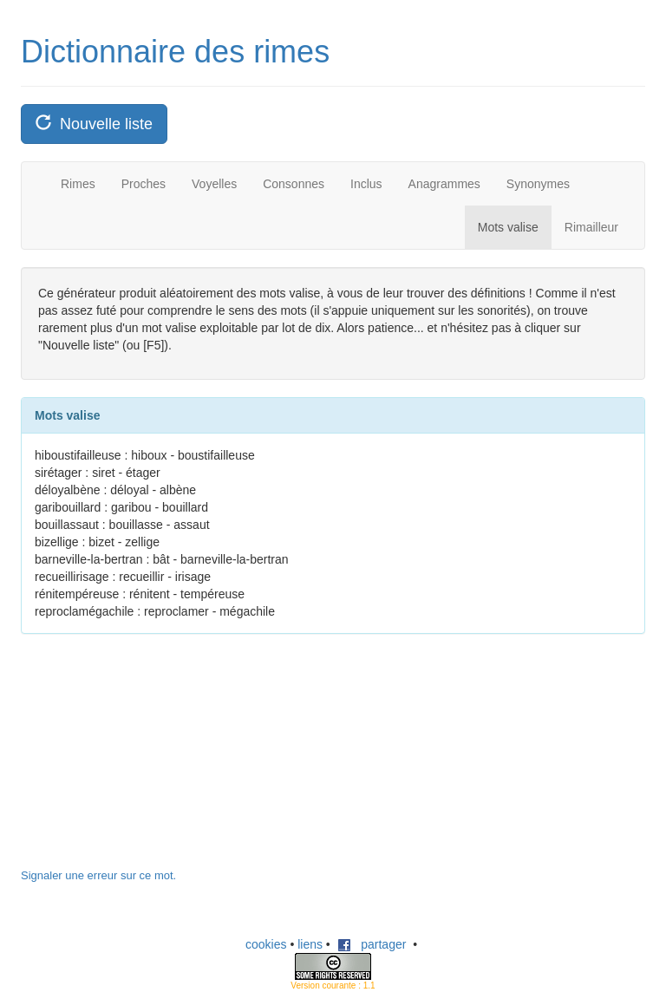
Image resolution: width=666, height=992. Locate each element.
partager (372, 944)
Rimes (78, 184)
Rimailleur (591, 227)
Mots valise (508, 227)
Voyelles (214, 184)
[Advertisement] (151, 759)
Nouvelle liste (94, 123)
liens (310, 944)
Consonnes (293, 184)
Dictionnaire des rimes (175, 51)
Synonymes (538, 184)
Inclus (366, 184)
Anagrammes (444, 184)
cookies (265, 944)
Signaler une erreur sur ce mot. (98, 875)
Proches (143, 184)
